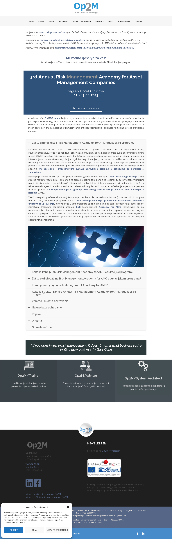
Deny (34, 530)
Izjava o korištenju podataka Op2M (43, 494)
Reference (100, 21)
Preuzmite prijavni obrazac (86, 108)
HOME (31, 21)
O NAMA (41, 21)
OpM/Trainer (52, 118)
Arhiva (111, 21)
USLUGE (52, 21)
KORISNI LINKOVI (124, 21)
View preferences (57, 530)
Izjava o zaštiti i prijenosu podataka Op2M (47, 497)
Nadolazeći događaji (82, 21)
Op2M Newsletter (111, 450)
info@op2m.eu (33, 467)
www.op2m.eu (33, 463)
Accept (14, 530)
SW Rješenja (64, 21)
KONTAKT (138, 21)
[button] (68, 507)
